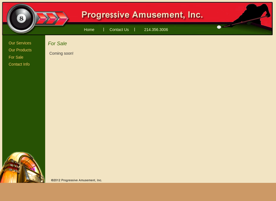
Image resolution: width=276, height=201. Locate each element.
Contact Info (19, 64)
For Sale (16, 57)
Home (89, 29)
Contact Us (119, 29)
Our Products (20, 50)
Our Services (20, 43)
